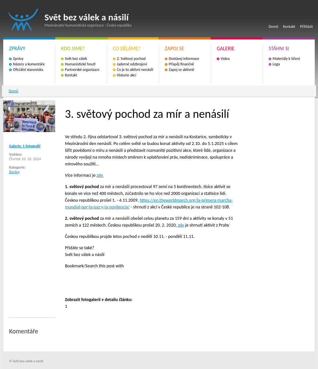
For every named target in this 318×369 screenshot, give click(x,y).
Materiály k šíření (286, 58)
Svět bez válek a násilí (23, 19)
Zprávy (18, 58)
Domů (273, 26)
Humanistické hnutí (80, 64)
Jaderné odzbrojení (132, 64)
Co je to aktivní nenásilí (135, 69)
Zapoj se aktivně (181, 69)
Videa (225, 58)
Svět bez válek (76, 58)
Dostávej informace (184, 58)
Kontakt (289, 26)
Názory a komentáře (29, 64)
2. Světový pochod (131, 58)
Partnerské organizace (82, 69)
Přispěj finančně (181, 64)
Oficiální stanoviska (28, 69)
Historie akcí (126, 75)
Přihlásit (306, 26)
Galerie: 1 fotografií (24, 146)
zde (100, 175)
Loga (276, 64)
